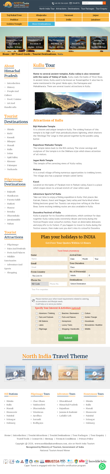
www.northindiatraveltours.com (51, 443)
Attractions (61, 8)
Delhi (68, 19)
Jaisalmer (95, 19)
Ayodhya (37, 415)
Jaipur (96, 15)
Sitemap (49, 438)
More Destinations (41, 24)
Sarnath (37, 419)
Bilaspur (11, 141)
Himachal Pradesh (68, 404)
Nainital (10, 415)
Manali (41, 19)
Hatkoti (11, 203)
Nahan (10, 223)
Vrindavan (38, 412)
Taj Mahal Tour (14, 15)
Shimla (10, 129)
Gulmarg (10, 423)
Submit (68, 337)
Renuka (11, 211)
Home (6, 54)
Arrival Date (75, 255)
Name (34, 255)
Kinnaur (11, 161)
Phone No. (36, 280)
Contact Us (37, 438)
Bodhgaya (38, 423)
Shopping (12, 272)
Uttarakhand (65, 401)
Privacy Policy (86, 438)
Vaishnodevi (39, 404)
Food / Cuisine (14, 99)
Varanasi (68, 15)
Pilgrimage (12, 244)
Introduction (13, 83)
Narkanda (12, 169)
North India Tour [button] (47, 8)
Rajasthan (64, 408)
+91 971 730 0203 (61, 3)
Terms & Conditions (66, 438)
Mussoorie (11, 412)
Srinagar (10, 419)
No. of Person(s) (78, 271)
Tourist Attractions (37, 435)
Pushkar (14, 19)
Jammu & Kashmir (68, 412)
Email (33, 263)
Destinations (73, 8)
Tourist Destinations (44, 54)
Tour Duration (77, 263)
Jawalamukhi (13, 219)
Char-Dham (39, 401)
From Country (38, 272)
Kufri (9, 133)
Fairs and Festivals (16, 248)
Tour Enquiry (101, 8)
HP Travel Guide (20, 54)
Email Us (76, 3)
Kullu (9, 149)
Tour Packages (87, 8)
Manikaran (12, 195)
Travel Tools (23, 438)
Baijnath (11, 191)
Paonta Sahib (13, 199)
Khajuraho (41, 15)
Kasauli (10, 137)
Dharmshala (13, 215)
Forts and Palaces (16, 252)
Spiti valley (12, 157)
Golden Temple (14, 24)
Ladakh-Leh (65, 415)
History (11, 87)
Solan (10, 153)
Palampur (12, 165)
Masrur (11, 207)
